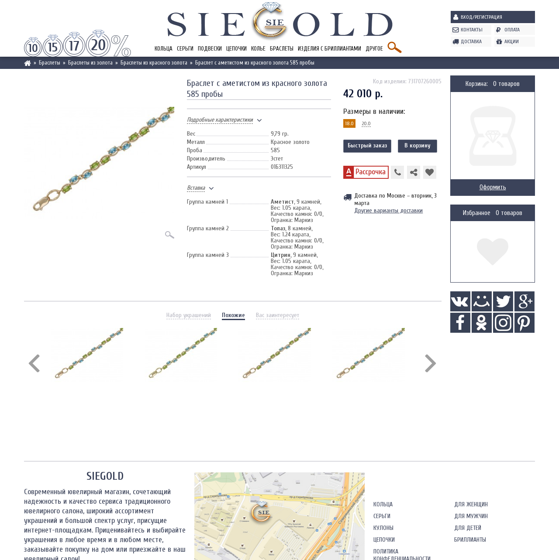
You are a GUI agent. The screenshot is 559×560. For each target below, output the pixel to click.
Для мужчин (471, 516)
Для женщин (471, 504)
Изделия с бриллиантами (329, 48)
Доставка (471, 41)
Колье (258, 48)
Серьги (185, 48)
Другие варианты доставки (388, 210)
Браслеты (281, 48)
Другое (374, 48)
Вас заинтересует (277, 315)
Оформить (493, 187)
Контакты (472, 30)
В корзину (417, 145)
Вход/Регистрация (481, 17)
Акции (511, 41)
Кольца (164, 48)
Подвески (210, 48)
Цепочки (236, 48)
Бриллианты (470, 539)
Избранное (476, 213)
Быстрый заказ (367, 145)
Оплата (512, 30)
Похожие (233, 315)
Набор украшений (188, 315)
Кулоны (383, 528)
